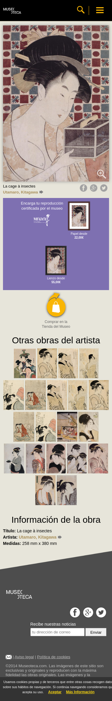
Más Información (80, 692)
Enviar (96, 632)
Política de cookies (53, 657)
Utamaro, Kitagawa (23, 192)
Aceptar (55, 692)
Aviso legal (24, 657)
